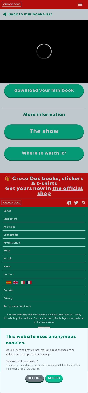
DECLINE (35, 378)
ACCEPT (54, 378)
